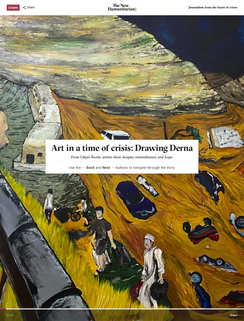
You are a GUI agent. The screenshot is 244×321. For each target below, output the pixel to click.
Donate (13, 7)
